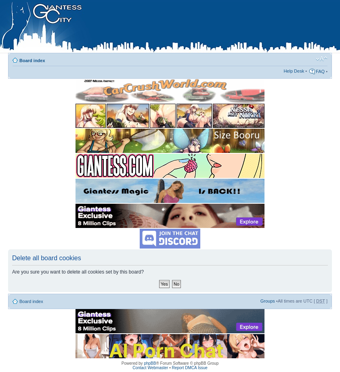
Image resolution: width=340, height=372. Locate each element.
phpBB (150, 363)
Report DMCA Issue (189, 368)
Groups (267, 301)
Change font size (321, 59)
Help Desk (293, 71)
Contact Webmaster (150, 368)
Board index (32, 60)
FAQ (320, 71)
